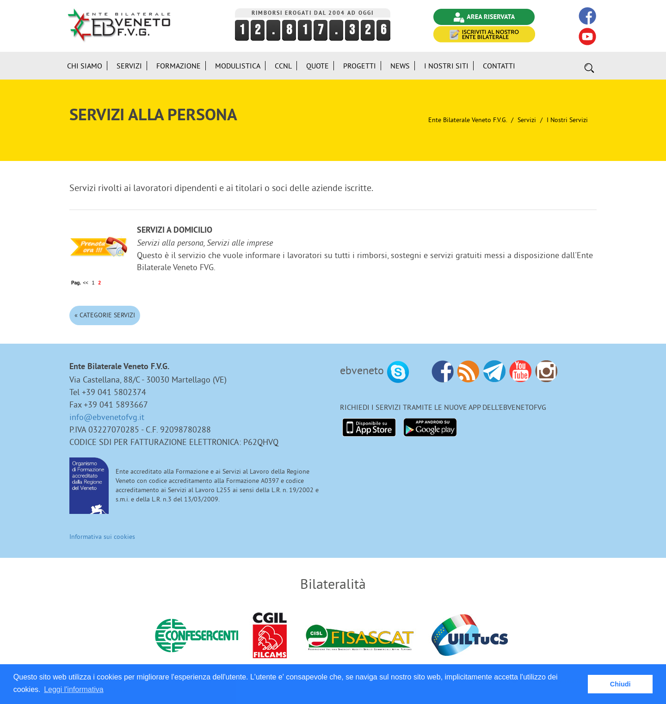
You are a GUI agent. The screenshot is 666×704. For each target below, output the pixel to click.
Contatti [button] (499, 65)
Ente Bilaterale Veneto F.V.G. (467, 120)
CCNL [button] (283, 65)
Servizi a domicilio (174, 230)
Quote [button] (317, 65)
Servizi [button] (129, 65)
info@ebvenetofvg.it (106, 417)
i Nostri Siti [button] (446, 65)
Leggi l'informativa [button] (73, 689)
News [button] (400, 65)
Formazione (178, 65)
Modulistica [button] (237, 65)
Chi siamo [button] (84, 65)
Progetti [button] (359, 65)
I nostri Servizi (567, 120)
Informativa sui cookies (102, 536)
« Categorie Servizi (104, 315)
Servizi (527, 120)
